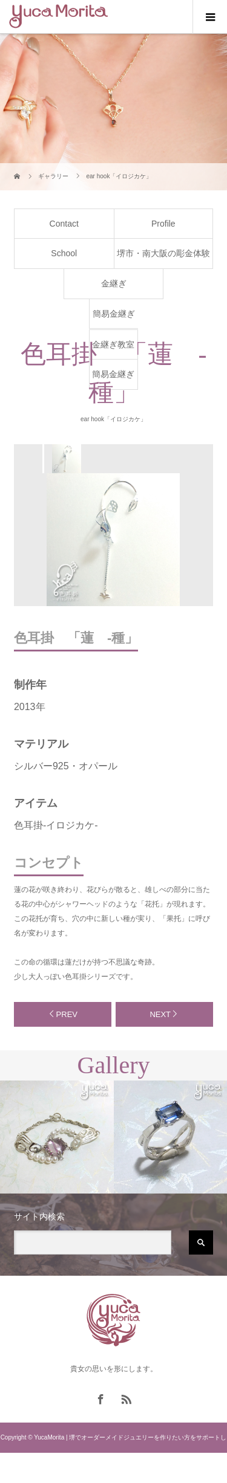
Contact (64, 223)
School (64, 253)
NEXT (160, 1014)
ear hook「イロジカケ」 (113, 419)
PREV (66, 1014)
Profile (163, 223)
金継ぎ (114, 283)
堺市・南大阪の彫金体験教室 (163, 258)
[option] (66, 458)
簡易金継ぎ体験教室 (114, 318)
